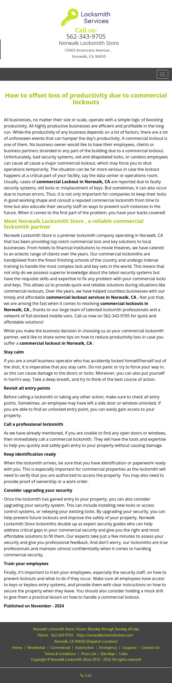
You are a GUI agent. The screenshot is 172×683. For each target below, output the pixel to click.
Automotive (84, 648)
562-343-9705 (86, 36)
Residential (36, 648)
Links (123, 654)
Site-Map (107, 654)
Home (17, 648)
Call (86, 675)
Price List (88, 654)
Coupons (129, 648)
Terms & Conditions (60, 654)
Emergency (108, 648)
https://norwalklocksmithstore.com (105, 635)
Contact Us (151, 648)
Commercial (60, 648)
